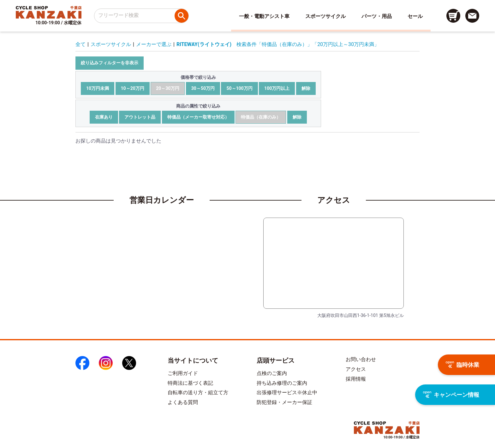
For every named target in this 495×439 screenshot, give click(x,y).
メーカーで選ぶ (153, 44)
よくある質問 (183, 402)
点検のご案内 (272, 373)
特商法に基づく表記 (190, 383)
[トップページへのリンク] (48, 12)
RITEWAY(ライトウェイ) (203, 44)
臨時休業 (462, 364)
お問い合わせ (361, 359)
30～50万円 (203, 88)
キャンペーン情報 (451, 394)
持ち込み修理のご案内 (282, 383)
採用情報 (356, 379)
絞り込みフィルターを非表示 (109, 62)
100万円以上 (276, 88)
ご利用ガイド (183, 373)
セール (415, 16)
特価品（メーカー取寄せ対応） (198, 117)
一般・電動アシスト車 (264, 16)
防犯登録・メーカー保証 (284, 402)
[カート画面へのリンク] (453, 16)
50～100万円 (239, 88)
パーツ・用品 (376, 16)
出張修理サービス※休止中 (287, 392)
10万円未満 (97, 88)
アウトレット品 (139, 117)
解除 (305, 88)
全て (80, 44)
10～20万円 (132, 88)
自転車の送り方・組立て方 (198, 392)
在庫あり (104, 117)
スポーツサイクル (325, 16)
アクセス (356, 369)
